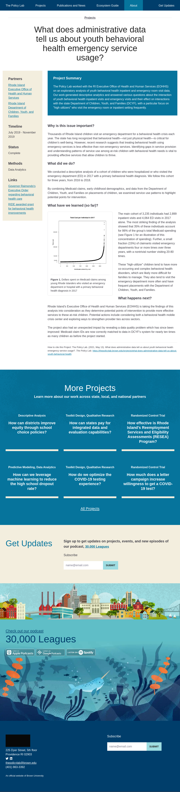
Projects (41, 5)
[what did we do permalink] (46, 164)
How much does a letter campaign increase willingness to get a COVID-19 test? (148, 481)
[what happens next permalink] (46, 298)
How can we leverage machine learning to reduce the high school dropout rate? (31, 481)
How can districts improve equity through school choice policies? (32, 427)
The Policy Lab (15, 5)
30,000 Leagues (98, 547)
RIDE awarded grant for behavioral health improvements (21, 208)
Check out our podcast (26, 631)
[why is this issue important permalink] (46, 126)
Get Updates (166, 5)
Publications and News (71, 5)
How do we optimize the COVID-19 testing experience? (90, 479)
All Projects (90, 509)
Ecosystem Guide (108, 5)
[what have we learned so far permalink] (46, 205)
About (133, 5)
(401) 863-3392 (15, 767)
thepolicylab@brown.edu (21, 763)
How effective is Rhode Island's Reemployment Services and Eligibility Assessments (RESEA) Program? (148, 432)
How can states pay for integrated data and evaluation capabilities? (90, 427)
